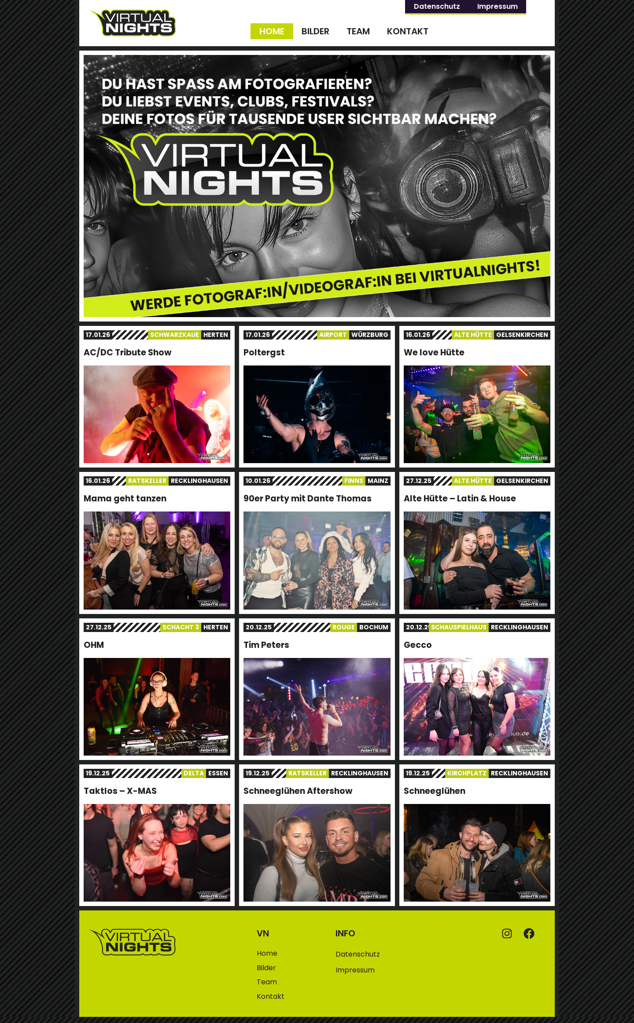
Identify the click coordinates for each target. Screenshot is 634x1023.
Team (358, 31)
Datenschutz (437, 6)
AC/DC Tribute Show (127, 352)
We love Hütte (434, 352)
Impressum (497, 6)
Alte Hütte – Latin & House (460, 498)
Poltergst (264, 352)
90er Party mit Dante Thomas (307, 498)
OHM (94, 645)
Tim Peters (266, 645)
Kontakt (407, 31)
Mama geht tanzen (125, 498)
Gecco (418, 645)
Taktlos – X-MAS (120, 791)
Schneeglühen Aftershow (297, 791)
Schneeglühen (434, 791)
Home (271, 31)
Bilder (315, 31)
